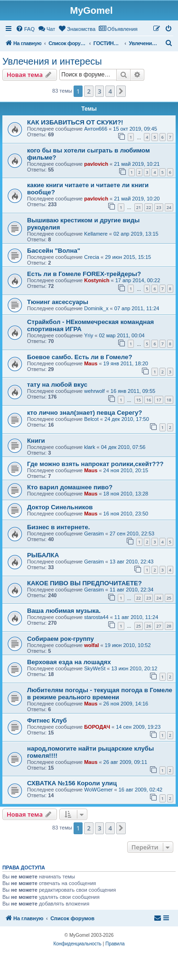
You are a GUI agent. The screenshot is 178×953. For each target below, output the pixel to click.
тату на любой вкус (57, 384)
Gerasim (94, 533)
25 (169, 598)
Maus (90, 363)
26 (148, 626)
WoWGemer (98, 789)
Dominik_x (96, 308)
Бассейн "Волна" (53, 250)
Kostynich (96, 280)
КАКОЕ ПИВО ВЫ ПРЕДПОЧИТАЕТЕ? (84, 583)
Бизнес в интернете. (58, 527)
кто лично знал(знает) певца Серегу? (84, 412)
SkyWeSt (94, 668)
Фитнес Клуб (47, 720)
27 (158, 626)
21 (138, 207)
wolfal (91, 645)
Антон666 (95, 129)
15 (138, 400)
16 (148, 400)
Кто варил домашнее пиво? (69, 487)
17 (158, 400)
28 (169, 626)
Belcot (91, 419)
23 (158, 207)
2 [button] (88, 91)
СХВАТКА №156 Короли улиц (72, 783)
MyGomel (91, 10)
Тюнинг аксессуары (57, 301)
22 (148, 207)
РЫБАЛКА (43, 555)
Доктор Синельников (60, 507)
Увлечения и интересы (52, 61)
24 (169, 207)
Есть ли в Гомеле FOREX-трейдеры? (84, 273)
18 (169, 400)
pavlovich (96, 164)
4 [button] (110, 91)
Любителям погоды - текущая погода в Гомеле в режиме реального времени (99, 693)
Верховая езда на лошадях (69, 662)
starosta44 (96, 617)
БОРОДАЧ (97, 727)
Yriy (88, 335)
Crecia (91, 257)
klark (89, 447)
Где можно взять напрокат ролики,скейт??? (95, 463)
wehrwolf (94, 391)
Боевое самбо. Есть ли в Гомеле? (79, 357)
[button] (121, 91)
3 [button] (99, 91)
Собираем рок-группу (60, 638)
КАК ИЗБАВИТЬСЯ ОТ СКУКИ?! (75, 122)
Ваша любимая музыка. (64, 610)
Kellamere (96, 234)
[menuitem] (25, 29)
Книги (36, 440)
